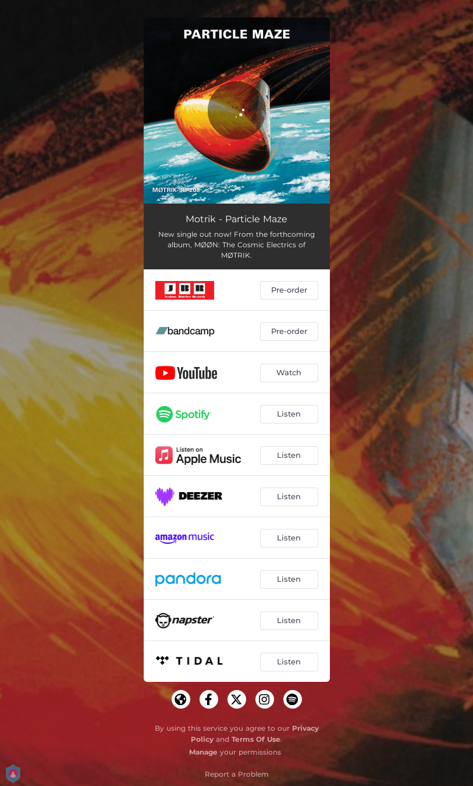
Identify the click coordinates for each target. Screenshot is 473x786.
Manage (203, 752)
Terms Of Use (256, 739)
